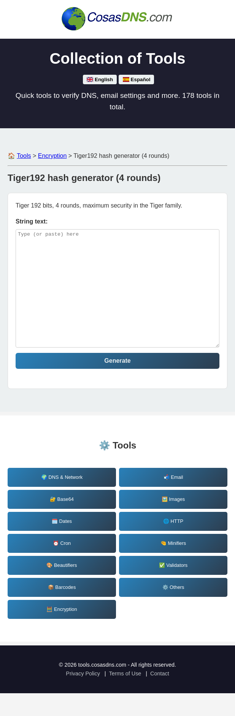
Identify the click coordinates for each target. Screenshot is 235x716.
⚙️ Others (173, 610)
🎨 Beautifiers (61, 588)
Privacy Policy (83, 696)
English (100, 79)
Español (136, 79)
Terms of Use (125, 696)
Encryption (52, 156)
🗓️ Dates (62, 544)
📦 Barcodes (62, 610)
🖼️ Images (173, 522)
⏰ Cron (62, 566)
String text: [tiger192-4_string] (32, 221)
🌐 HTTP (173, 544)
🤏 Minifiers (173, 566)
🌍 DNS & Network (62, 500)
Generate (117, 383)
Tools (24, 156)
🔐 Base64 (62, 522)
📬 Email (173, 500)
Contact (159, 696)
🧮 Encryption (61, 632)
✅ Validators (173, 588)
